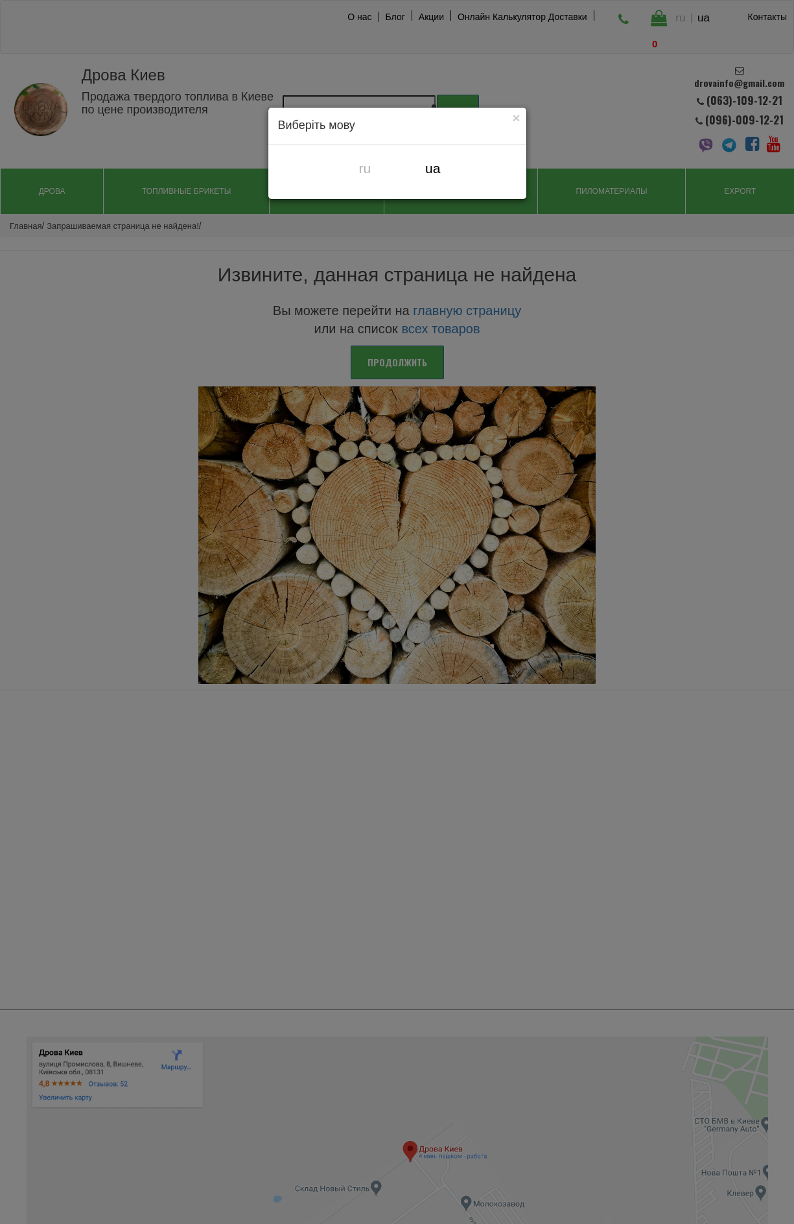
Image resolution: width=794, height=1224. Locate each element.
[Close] (516, 117)
